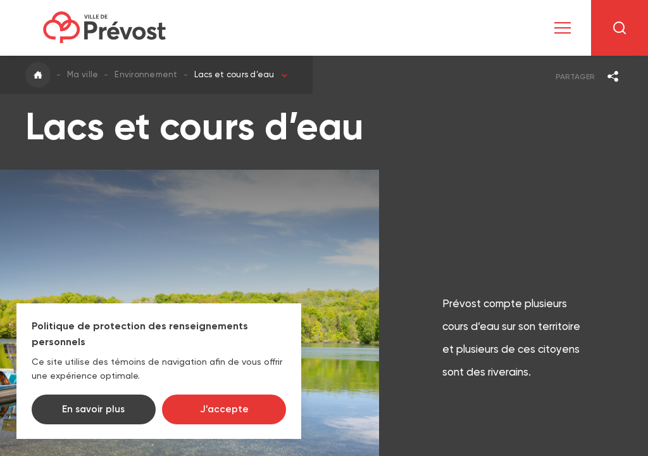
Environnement (146, 74)
